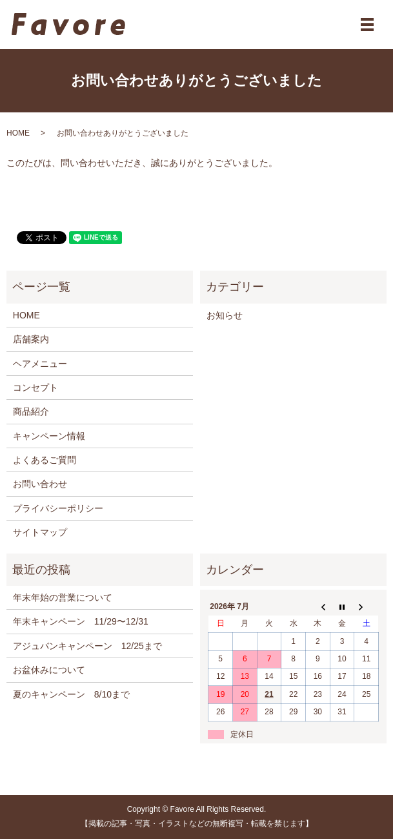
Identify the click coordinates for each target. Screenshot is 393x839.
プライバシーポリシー (58, 508)
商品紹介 (31, 411)
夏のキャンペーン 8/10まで (71, 694)
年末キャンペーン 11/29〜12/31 (80, 621)
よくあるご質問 (44, 460)
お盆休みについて (49, 670)
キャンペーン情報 (49, 436)
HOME (18, 133)
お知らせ (225, 315)
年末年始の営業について (62, 597)
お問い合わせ (40, 484)
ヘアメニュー (40, 363)
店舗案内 (31, 339)
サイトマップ (40, 532)
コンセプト (35, 387)
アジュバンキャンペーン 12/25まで (87, 646)
